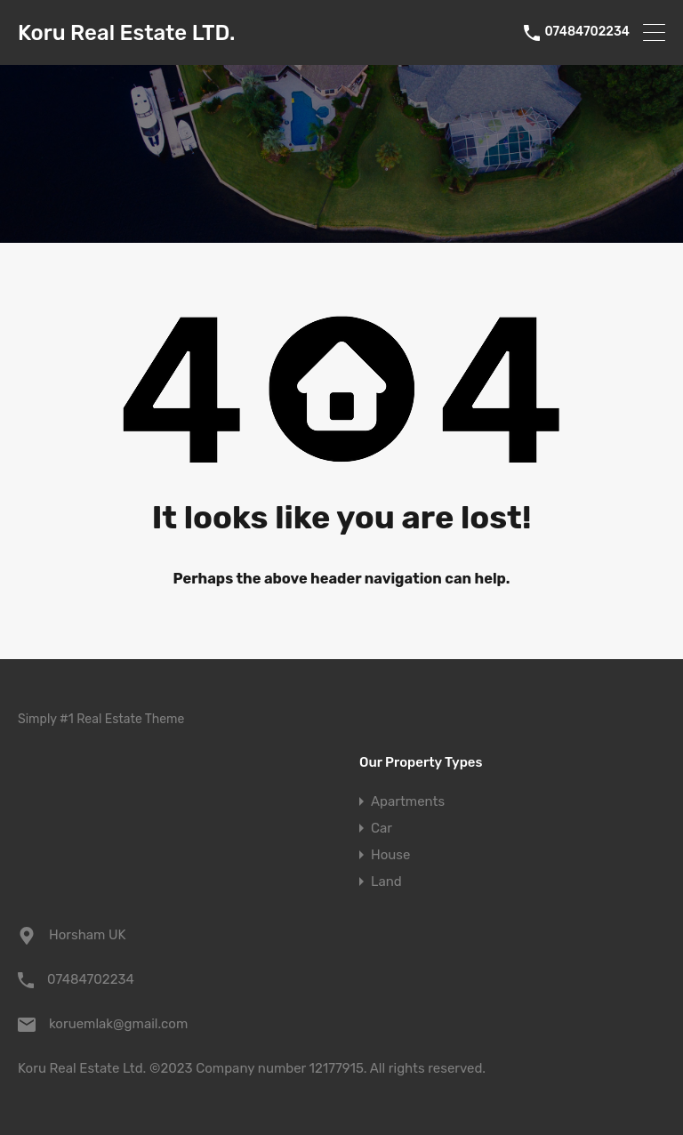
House (390, 855)
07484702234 (587, 32)
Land (386, 881)
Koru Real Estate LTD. (126, 33)
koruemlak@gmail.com (118, 1024)
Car (381, 828)
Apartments (408, 801)
